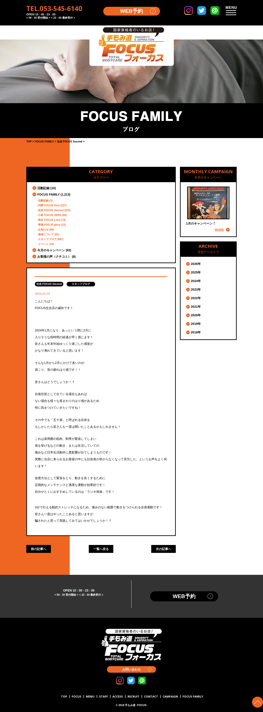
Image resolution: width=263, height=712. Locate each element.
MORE (219, 230)
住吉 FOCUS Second (51, 210)
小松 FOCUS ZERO (49, 215)
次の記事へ (163, 549)
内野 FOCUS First (49, 205)
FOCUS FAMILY (48, 194)
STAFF (103, 696)
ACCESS (117, 696)
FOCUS (76, 696)
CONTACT (151, 696)
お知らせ (43, 229)
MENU (90, 696)
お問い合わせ (131, 669)
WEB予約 (131, 11)
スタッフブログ (47, 239)
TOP (64, 696)
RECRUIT (133, 696)
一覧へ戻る (101, 549)
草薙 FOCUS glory (49, 224)
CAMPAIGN (170, 696)
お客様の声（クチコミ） (54, 256)
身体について (46, 234)
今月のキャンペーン (51, 250)
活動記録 (43, 188)
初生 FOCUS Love (49, 219)
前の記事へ (38, 549)
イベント (43, 244)
